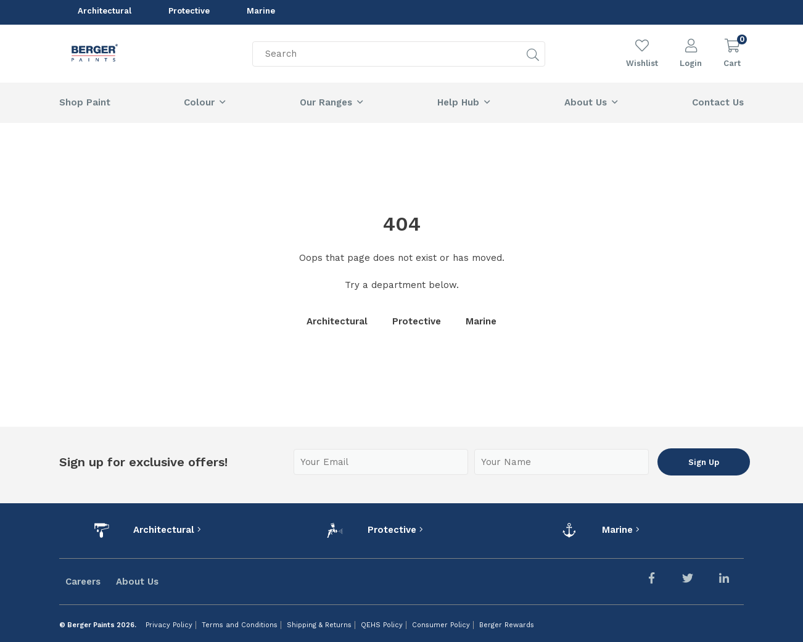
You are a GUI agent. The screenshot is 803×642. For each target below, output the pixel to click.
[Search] (398, 63)
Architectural (104, 12)
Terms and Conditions (240, 625)
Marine (261, 12)
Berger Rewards (506, 625)
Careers (83, 581)
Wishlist (642, 63)
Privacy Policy (169, 625)
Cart (732, 63)
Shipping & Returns (319, 625)
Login (691, 63)
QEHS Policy (382, 625)
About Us (137, 581)
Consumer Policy (441, 625)
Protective (189, 12)
